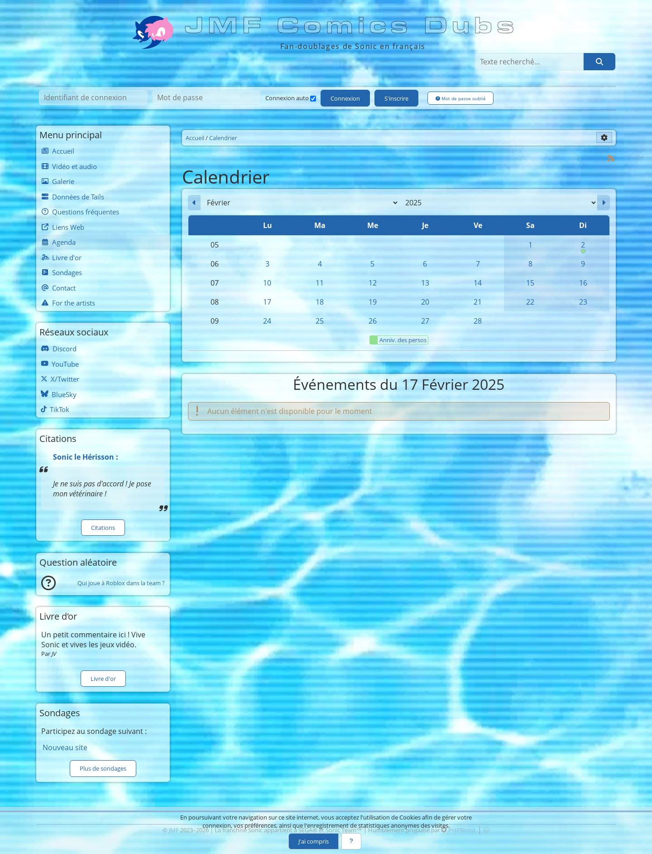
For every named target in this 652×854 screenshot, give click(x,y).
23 (583, 302)
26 (373, 321)
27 (425, 321)
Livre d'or (103, 678)
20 (425, 302)
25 (320, 321)
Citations (103, 528)
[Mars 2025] (603, 202)
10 (267, 283)
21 (478, 302)
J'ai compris (313, 841)
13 (425, 283)
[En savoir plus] (351, 841)
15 (530, 283)
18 (320, 302)
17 (267, 302)
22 (530, 302)
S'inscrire (396, 98)
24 (267, 321)
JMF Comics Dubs (352, 26)
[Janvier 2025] (194, 202)
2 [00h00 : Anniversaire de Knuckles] (583, 247)
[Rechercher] (599, 61)
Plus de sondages (103, 768)
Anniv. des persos (398, 340)
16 (583, 283)
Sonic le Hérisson (83, 457)
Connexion (345, 98)
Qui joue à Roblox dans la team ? (121, 583)
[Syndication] (611, 158)
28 (478, 321)
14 (478, 283)
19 (373, 302)
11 (320, 283)
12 (373, 283)
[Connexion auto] (313, 99)
